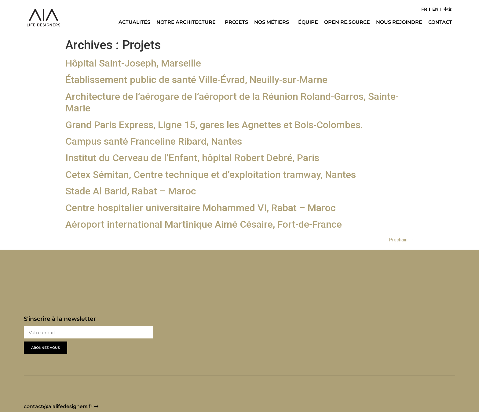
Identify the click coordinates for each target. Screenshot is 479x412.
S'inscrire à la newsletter (60, 319)
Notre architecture (187, 22)
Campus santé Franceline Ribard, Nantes (153, 141)
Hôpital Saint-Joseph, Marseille (133, 63)
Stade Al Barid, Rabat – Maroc (130, 191)
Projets (236, 22)
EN (435, 9)
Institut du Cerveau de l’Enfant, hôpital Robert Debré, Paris (192, 158)
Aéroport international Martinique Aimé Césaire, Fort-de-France (203, 224)
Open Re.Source (347, 22)
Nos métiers (273, 22)
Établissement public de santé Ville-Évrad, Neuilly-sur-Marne (196, 79)
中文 (448, 9)
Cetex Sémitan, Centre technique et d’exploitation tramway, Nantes (210, 174)
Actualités (134, 22)
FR (424, 9)
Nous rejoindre (399, 22)
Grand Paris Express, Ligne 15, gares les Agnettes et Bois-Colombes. (214, 125)
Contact (440, 22)
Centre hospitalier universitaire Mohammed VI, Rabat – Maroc (200, 208)
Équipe (308, 22)
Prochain (401, 240)
